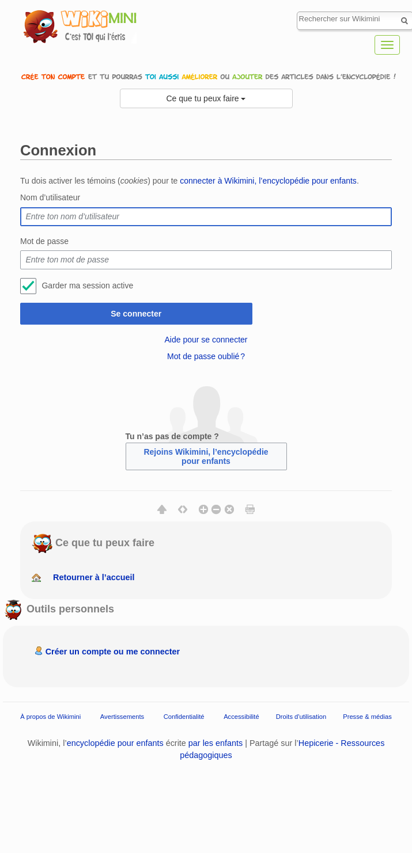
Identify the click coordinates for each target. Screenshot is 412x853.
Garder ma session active (87, 285)
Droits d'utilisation (301, 716)
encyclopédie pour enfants (115, 743)
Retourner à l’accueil (94, 577)
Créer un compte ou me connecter (113, 651)
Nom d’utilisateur (50, 197)
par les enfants (215, 743)
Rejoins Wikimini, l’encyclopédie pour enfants (205, 456)
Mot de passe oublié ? (206, 356)
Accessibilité (241, 716)
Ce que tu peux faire (206, 98)
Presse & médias (367, 716)
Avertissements (122, 716)
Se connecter (136, 313)
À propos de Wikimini (50, 716)
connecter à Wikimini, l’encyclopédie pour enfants (268, 180)
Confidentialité (184, 716)
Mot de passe (44, 241)
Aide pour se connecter (206, 339)
